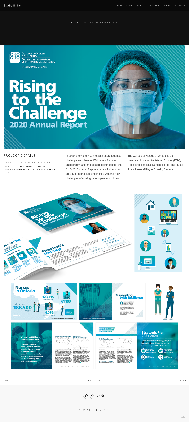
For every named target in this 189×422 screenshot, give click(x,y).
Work (129, 5)
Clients (167, 5)
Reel (119, 5)
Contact (180, 5)
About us (141, 5)
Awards (154, 5)
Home (75, 22)
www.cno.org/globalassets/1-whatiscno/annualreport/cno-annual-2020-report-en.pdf (30, 169)
